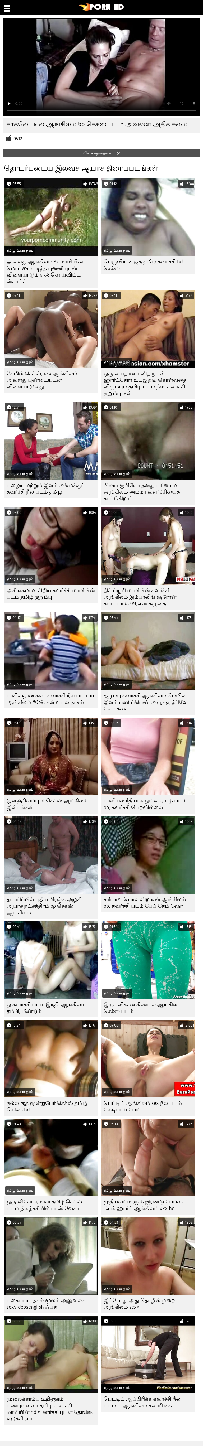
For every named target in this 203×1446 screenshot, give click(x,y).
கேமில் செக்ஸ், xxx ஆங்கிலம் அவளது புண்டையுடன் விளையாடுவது (42, 380)
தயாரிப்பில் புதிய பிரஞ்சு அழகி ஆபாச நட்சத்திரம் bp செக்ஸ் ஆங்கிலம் (44, 906)
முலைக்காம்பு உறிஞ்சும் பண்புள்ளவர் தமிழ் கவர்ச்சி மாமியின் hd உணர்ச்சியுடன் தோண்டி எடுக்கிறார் (50, 1409)
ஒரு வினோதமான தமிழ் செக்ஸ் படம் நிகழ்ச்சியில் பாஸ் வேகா (44, 1205)
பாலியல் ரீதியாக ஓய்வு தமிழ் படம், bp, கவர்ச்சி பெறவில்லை (146, 804)
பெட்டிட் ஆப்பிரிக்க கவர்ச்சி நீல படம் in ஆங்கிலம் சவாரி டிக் (142, 1402)
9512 (17, 138)
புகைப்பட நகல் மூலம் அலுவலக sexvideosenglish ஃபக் (46, 1303)
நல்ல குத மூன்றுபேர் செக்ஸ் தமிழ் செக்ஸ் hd (47, 1106)
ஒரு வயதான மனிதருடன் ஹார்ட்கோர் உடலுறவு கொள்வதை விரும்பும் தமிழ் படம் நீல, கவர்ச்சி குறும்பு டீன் (145, 383)
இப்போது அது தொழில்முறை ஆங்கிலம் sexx (139, 1303)
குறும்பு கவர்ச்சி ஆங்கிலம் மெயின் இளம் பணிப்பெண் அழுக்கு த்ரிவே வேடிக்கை (146, 702)
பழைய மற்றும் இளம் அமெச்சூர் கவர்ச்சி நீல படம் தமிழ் (45, 488)
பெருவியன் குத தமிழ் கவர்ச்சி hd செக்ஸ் (143, 265)
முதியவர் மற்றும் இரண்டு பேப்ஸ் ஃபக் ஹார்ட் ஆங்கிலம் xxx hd (143, 1205)
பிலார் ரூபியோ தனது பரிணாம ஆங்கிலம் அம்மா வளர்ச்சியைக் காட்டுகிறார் (142, 491)
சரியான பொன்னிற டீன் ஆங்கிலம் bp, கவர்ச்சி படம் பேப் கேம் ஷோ (145, 902)
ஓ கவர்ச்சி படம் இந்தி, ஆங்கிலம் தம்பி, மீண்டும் (46, 1008)
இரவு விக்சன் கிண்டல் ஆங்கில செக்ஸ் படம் (140, 1008)
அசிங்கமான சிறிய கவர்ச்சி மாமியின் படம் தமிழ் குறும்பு (51, 593)
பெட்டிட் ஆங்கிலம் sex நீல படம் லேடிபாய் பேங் (143, 1106)
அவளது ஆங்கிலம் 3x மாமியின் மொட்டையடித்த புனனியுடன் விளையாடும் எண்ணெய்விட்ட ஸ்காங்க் (45, 271)
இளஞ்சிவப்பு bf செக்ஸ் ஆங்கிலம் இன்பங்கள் (47, 804)
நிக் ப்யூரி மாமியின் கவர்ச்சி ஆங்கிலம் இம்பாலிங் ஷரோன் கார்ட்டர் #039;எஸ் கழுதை (140, 597)
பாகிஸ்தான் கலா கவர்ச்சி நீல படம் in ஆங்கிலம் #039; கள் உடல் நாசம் (50, 699)
